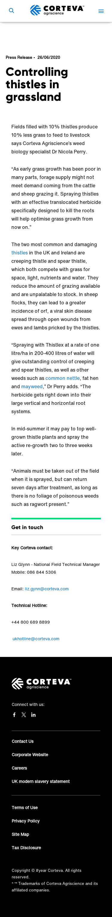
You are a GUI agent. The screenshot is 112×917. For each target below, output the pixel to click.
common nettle (62, 378)
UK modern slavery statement (41, 781)
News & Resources (32, 31)
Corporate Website (30, 754)
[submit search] (11, 11)
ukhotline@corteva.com (36, 639)
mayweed (32, 386)
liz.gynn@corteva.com (47, 589)
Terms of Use (25, 807)
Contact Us (22, 741)
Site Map (20, 834)
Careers (19, 768)
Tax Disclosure (26, 847)
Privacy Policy (26, 821)
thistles (19, 252)
